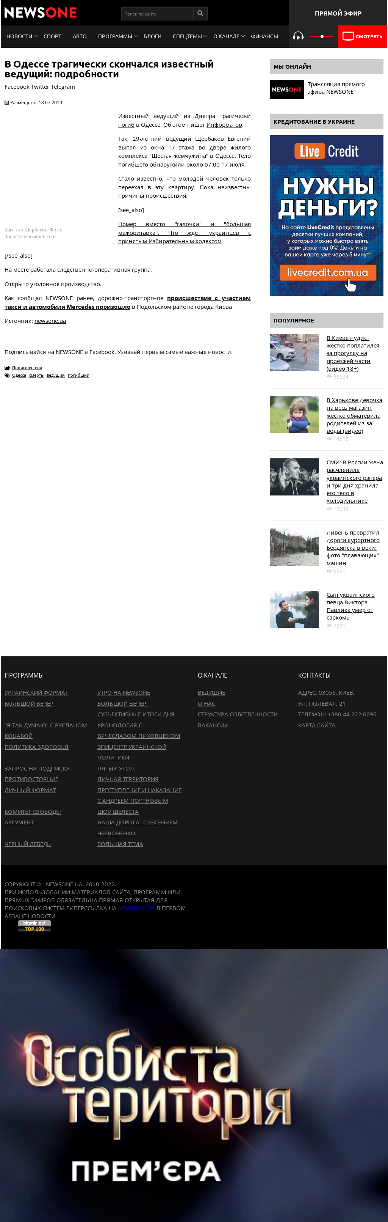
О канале (226, 36)
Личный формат (30, 790)
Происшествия (27, 367)
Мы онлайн (292, 66)
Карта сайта (316, 725)
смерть (36, 375)
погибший (78, 375)
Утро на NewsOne (123, 692)
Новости (19, 36)
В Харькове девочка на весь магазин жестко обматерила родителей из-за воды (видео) (354, 415)
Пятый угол (115, 768)
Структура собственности (238, 714)
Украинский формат (36, 692)
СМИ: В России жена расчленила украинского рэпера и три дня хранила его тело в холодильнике (355, 481)
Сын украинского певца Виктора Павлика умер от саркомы (351, 606)
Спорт (52, 36)
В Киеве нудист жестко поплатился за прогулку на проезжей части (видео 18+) (353, 353)
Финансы (264, 36)
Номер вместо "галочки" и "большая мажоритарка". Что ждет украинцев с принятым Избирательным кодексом (184, 232)
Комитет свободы (33, 811)
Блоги (152, 36)
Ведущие (211, 692)
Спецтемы (187, 36)
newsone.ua (50, 320)
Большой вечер (29, 703)
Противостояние (31, 779)
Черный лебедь (28, 844)
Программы (115, 36)
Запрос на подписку (37, 768)
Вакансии (213, 725)
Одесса (19, 375)
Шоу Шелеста (118, 811)
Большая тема (120, 844)
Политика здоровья (37, 746)
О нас (206, 703)
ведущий (56, 375)
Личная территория (128, 779)
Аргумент (19, 822)
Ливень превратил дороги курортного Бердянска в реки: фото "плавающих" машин (353, 547)
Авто (80, 36)
